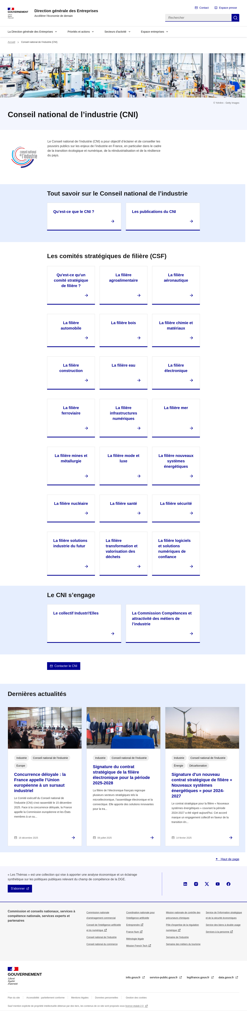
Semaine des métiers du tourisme (183, 944)
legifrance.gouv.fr (198, 977)
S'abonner (18, 888)
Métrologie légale (135, 938)
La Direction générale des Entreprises (30, 31)
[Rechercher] (198, 18)
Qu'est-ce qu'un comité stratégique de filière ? (71, 280)
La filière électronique (176, 368)
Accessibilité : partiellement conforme (45, 997)
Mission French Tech (136, 945)
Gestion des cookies (136, 997)
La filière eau (123, 365)
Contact (204, 7)
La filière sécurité (176, 503)
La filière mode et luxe (124, 458)
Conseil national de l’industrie (101, 937)
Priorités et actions (79, 31)
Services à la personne (217, 931)
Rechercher (235, 18)
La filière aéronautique (176, 277)
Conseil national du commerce (102, 944)
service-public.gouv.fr (164, 977)
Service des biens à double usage (223, 925)
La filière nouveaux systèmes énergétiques (175, 461)
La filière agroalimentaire (123, 277)
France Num (132, 931)
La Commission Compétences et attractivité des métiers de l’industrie (162, 618)
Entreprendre (133, 925)
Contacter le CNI (65, 666)
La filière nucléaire (71, 503)
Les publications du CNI (154, 211)
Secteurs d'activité (115, 31)
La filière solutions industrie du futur (70, 543)
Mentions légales (80, 997)
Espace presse (228, 7)
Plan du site (14, 997)
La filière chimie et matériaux (176, 325)
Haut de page (229, 859)
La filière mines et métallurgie (71, 458)
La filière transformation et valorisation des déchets (121, 548)
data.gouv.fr (227, 977)
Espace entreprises (152, 31)
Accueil (11, 42)
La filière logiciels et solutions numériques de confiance (174, 548)
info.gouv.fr (133, 977)
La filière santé (123, 503)
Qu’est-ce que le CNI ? (73, 211)
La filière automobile (71, 325)
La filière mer (176, 408)
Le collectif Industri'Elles (76, 613)
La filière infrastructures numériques (123, 413)
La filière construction (71, 368)
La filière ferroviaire (71, 410)
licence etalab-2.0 (134, 1006)
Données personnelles (106, 997)
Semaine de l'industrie (177, 937)
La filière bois (123, 323)
